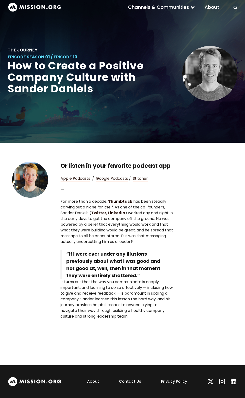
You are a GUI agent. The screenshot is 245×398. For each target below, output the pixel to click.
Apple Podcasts (75, 178)
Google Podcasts (112, 178)
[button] (161, 7)
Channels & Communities (158, 7)
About (212, 7)
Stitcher (140, 178)
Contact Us (130, 381)
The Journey (23, 50)
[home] (35, 7)
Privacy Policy (174, 381)
